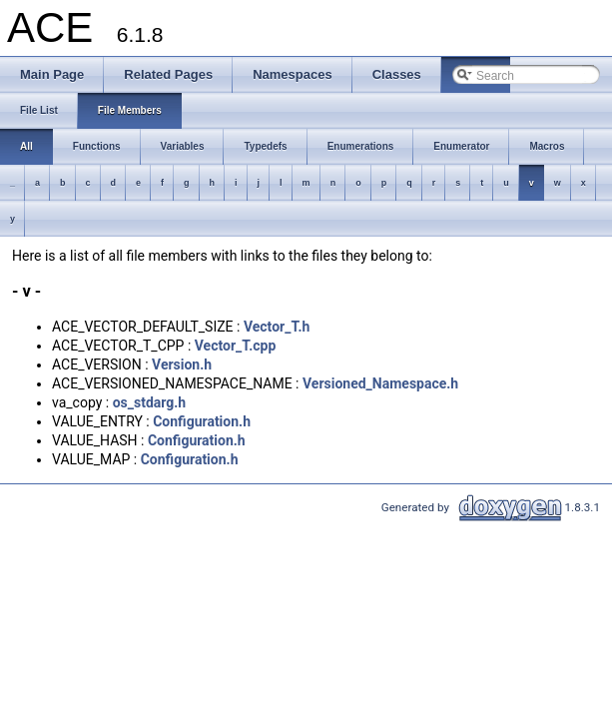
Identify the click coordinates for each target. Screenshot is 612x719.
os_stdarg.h (150, 402)
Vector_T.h (276, 327)
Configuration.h (202, 421)
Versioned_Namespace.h (380, 383)
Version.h (182, 364)
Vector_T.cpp (236, 346)
